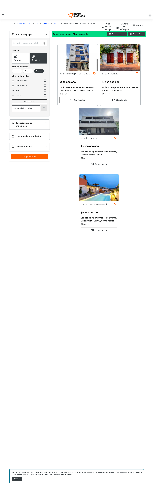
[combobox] (27, 32)
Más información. (66, 474)
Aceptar (17, 479)
